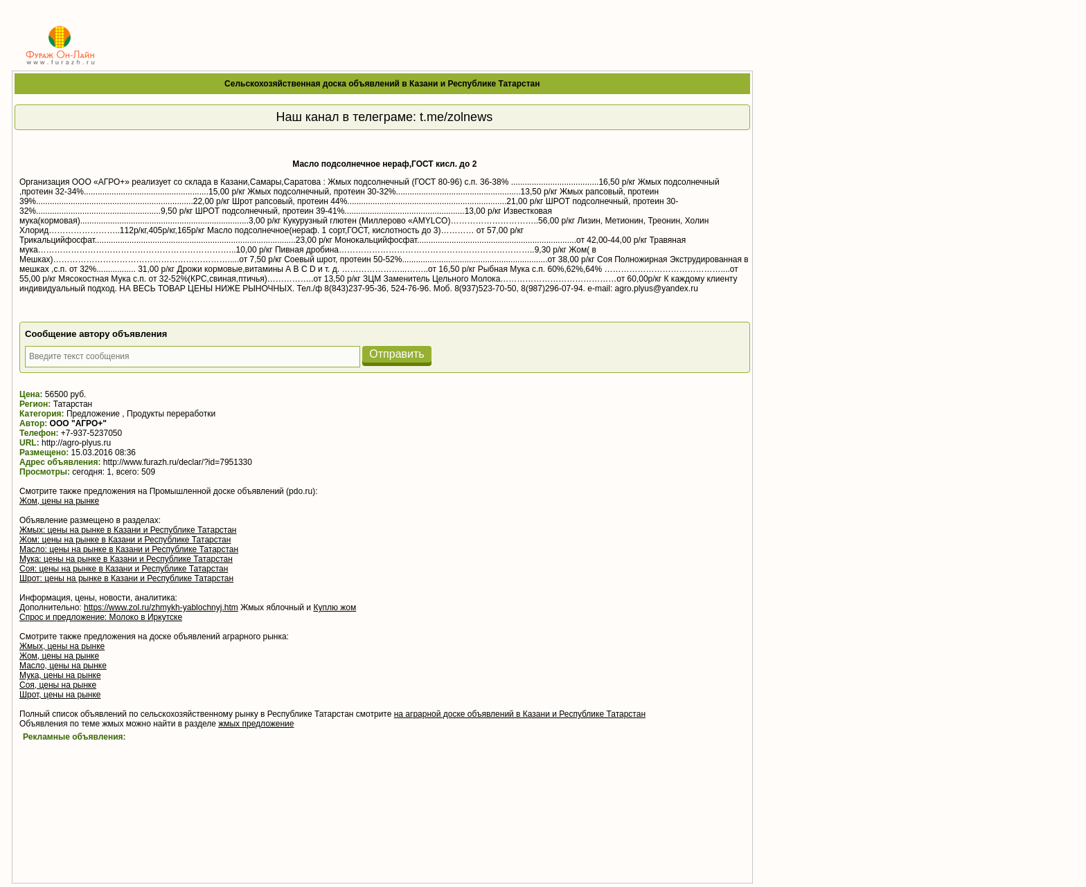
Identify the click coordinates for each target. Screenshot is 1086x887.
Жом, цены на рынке (59, 501)
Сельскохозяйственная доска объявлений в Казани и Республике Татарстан (382, 84)
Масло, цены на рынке (63, 665)
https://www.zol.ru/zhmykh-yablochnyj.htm (161, 607)
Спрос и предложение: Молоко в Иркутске (100, 617)
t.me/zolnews (456, 117)
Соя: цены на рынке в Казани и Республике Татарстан (123, 569)
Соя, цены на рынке (57, 685)
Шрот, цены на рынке (60, 694)
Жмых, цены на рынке (62, 646)
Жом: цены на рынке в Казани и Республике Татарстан (125, 540)
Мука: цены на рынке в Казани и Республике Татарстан (126, 559)
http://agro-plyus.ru (76, 443)
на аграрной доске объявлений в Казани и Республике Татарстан (520, 714)
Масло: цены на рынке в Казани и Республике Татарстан (128, 549)
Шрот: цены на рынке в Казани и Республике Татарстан (126, 578)
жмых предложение (256, 724)
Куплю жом (334, 607)
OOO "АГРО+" (78, 423)
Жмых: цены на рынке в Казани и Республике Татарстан (127, 530)
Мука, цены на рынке (60, 675)
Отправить (396, 354)
